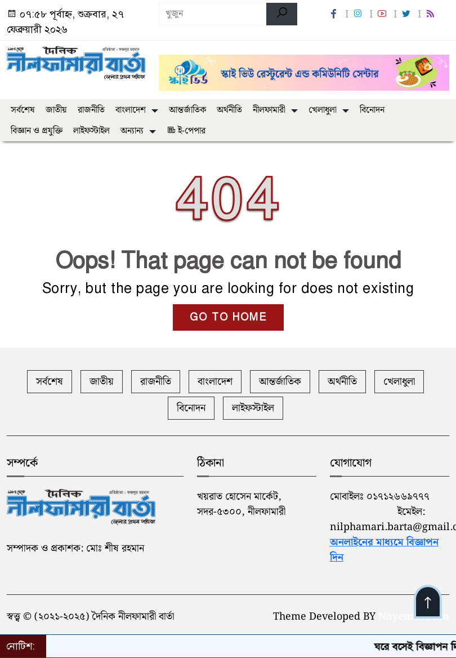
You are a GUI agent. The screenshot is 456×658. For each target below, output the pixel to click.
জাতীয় (56, 110)
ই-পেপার (186, 131)
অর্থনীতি (229, 110)
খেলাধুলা (323, 110)
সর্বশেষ (23, 110)
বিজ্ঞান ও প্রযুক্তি (36, 131)
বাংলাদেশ (130, 110)
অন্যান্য (132, 131)
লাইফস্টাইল (91, 131)
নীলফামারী (269, 110)
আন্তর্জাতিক (187, 110)
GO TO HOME (228, 317)
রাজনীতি (91, 110)
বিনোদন (372, 110)
